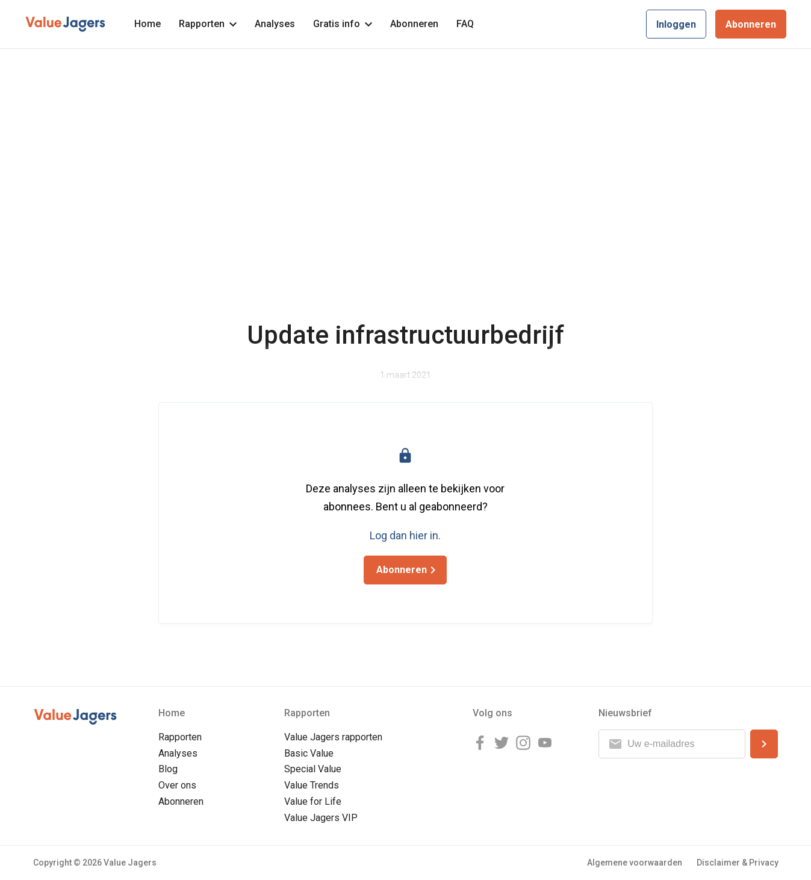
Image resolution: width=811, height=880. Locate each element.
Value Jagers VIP (321, 817)
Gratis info (342, 23)
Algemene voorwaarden (634, 862)
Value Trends (311, 785)
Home (147, 23)
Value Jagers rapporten (333, 737)
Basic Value (309, 753)
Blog (168, 769)
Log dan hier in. (405, 535)
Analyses (275, 23)
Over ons (177, 785)
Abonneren (414, 23)
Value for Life (312, 801)
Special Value (312, 769)
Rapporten (208, 23)
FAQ (465, 23)
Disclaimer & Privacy (737, 862)
